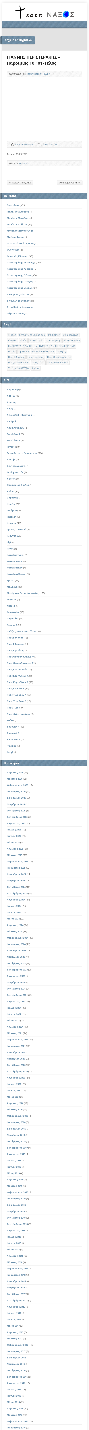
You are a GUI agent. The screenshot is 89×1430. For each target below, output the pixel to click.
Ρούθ (10, 720)
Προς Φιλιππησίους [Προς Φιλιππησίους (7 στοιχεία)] (58, 362)
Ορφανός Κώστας (17, 256)
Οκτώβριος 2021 (16, 988)
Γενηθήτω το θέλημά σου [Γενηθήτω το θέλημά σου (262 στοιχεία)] (32, 334)
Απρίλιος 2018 (15, 1255)
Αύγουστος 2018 (16, 1230)
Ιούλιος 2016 (14, 1389)
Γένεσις (11, 446)
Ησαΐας (11, 504)
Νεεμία (11, 605)
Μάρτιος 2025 (14, 855)
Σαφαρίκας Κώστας (18, 294)
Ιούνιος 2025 (14, 835)
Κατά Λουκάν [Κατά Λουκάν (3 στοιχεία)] (36, 340)
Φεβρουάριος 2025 (17, 861)
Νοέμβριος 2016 (16, 1363)
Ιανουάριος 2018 (16, 1274)
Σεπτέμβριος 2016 (17, 1376)
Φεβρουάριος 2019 (17, 1192)
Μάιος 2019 (13, 1173)
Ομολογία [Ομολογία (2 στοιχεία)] (24, 351)
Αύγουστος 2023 (16, 976)
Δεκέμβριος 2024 (16, 874)
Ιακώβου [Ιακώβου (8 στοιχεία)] (12, 340)
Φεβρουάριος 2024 (17, 937)
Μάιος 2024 (13, 918)
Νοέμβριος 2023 (16, 956)
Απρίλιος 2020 (15, 1103)
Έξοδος (11, 478)
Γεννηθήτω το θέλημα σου (22, 453)
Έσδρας (11, 491)
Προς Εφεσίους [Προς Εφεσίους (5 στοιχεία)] (36, 356)
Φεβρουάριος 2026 (17, 785)
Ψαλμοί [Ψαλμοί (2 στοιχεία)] (35, 368)
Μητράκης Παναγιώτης (20, 230)
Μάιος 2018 (13, 1249)
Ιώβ (9, 542)
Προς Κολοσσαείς (17, 669)
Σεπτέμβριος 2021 (17, 995)
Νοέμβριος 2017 (16, 1287)
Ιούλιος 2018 (14, 1236)
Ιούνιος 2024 (14, 912)
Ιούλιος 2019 (14, 1160)
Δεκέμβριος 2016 (16, 1357)
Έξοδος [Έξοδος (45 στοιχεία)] (12, 334)
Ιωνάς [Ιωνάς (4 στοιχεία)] (23, 340)
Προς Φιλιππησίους (18, 714)
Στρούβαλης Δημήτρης (20, 307)
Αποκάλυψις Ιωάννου (19, 414)
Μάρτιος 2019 (14, 1185)
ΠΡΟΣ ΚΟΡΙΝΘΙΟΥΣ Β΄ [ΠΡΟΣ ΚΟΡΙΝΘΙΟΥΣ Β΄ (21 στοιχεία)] (43, 351)
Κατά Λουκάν (14, 561)
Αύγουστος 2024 (16, 899)
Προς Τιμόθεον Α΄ (16, 694)
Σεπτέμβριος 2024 (17, 893)
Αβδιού (11, 395)
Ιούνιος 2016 (14, 1395)
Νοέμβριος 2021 (16, 982)
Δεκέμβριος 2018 (16, 1204)
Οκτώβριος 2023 (16, 963)
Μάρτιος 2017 (14, 1338)
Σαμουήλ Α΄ (13, 726)
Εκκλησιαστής (15, 472)
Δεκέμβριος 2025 (16, 797)
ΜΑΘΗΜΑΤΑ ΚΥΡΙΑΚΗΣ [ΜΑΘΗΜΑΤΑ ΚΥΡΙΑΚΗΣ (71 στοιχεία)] (20, 346)
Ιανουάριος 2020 (16, 1122)
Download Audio (39, 144)
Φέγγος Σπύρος (16, 313)
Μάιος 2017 (13, 1325)
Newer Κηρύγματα (20, 182)
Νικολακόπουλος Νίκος (21, 243)
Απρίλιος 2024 (15, 925)
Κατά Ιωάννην (15, 554)
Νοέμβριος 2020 (16, 1058)
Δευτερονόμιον (16, 465)
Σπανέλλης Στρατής (19, 300)
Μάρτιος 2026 (14, 778)
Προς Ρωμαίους (15, 688)
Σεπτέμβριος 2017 (17, 1300)
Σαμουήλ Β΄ (13, 733)
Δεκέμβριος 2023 (16, 950)
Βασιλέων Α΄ (13, 434)
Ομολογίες (13, 249)
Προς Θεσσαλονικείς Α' (20, 656)
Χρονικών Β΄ (13, 739)
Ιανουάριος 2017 (16, 1351)
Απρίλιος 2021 (15, 1026)
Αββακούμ (13, 389)
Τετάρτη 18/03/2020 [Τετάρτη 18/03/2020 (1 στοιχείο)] (18, 368)
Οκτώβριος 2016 (16, 1370)
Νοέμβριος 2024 (16, 880)
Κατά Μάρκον (15, 567)
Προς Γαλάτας (15, 637)
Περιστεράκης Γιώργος (20, 281)
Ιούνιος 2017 (14, 1319)
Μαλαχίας (13, 586)
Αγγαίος (11, 402)
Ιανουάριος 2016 (16, 1427)
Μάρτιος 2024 (14, 931)
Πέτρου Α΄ (12, 624)
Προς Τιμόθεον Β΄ (16, 701)
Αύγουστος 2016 (16, 1383)
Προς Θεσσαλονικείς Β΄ (20, 663)
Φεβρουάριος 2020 (17, 1115)
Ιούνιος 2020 (14, 1090)
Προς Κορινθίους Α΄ (18, 675)
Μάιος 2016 (13, 1402)
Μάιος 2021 (13, 1020)
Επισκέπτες (14, 205)
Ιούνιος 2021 (14, 1014)
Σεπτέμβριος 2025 (17, 816)
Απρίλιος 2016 (15, 1408)
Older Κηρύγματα (69, 182)
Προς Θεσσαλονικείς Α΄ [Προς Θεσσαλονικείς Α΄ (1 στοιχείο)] (59, 356)
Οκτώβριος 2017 (16, 1294)
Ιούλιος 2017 (14, 1313)
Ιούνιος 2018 (14, 1243)
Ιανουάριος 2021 (16, 1046)
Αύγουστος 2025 (16, 823)
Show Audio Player (12, 144)
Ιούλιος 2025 (14, 829)
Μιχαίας (11, 599)
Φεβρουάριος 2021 (17, 1039)
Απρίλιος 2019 (15, 1179)
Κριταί (10, 580)
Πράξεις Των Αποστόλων (21, 631)
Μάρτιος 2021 (14, 1033)
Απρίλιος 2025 (15, 848)
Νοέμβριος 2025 (16, 804)
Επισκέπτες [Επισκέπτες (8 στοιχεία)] (54, 334)
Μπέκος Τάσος (15, 237)
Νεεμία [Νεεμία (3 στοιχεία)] (11, 351)
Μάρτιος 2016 (14, 1414)
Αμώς (10, 408)
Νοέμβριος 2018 (16, 1211)
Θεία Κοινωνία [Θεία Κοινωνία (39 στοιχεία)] (70, 334)
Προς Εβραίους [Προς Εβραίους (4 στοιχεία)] (16, 356)
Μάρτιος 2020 (14, 1109)
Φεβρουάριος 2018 (17, 1268)
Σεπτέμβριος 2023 (17, 969)
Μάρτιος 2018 (14, 1262)
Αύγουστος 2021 (16, 1001)
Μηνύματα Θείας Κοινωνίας (23, 593)
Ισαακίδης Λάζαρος (18, 211)
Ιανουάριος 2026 (16, 791)
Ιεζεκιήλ (11, 516)
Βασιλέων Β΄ (13, 440)
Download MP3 (49, 144)
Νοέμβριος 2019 (16, 1135)
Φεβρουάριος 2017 (17, 1344)
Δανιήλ (11, 459)
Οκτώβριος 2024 (16, 886)
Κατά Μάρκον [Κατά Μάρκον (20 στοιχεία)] (53, 340)
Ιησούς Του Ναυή (16, 529)
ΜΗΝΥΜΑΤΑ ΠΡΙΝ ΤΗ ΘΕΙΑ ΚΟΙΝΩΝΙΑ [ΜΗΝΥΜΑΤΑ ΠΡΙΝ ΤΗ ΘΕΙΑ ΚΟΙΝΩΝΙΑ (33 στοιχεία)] (55, 346)
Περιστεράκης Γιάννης (38, 73)
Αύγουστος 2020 (16, 1077)
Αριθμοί (11, 421)
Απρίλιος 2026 (15, 772)
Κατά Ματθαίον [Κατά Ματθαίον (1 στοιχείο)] (72, 340)
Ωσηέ (10, 752)
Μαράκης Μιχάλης (17, 218)
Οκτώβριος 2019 (16, 1141)
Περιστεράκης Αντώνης (20, 262)
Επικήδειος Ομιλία (18, 484)
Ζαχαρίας (12, 497)
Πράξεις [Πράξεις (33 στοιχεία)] (61, 351)
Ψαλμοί (11, 745)
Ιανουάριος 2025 (16, 867)
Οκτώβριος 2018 (16, 1217)
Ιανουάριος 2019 (16, 1198)
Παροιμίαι (24, 163)
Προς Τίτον (13, 707)
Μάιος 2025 (13, 842)
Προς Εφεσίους (15, 650)
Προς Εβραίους (15, 644)
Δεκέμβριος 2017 (16, 1281)
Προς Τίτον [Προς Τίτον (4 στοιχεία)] (38, 362)
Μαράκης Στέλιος (17, 224)
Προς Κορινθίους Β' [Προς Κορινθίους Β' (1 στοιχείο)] (18, 362)
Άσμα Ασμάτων (15, 427)
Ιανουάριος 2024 (16, 944)
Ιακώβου (12, 510)
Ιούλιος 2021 (14, 1007)
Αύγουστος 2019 (16, 1154)
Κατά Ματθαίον (16, 573)
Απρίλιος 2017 (15, 1332)
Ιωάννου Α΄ (13, 535)
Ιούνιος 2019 (14, 1166)
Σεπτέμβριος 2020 (17, 1071)
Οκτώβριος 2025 (16, 810)
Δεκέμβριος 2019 (16, 1128)
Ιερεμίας (11, 523)
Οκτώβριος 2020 (16, 1065)
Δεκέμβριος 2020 (16, 1052)
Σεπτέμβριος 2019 (17, 1147)
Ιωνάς (10, 548)
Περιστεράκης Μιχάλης (20, 287)
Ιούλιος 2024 (14, 905)
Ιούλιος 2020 (14, 1084)
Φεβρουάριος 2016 (17, 1421)
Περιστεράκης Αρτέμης (20, 268)
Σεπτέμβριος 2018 (17, 1224)
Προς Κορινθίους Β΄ (17, 682)
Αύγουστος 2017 (16, 1306)
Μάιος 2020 (13, 1096)
